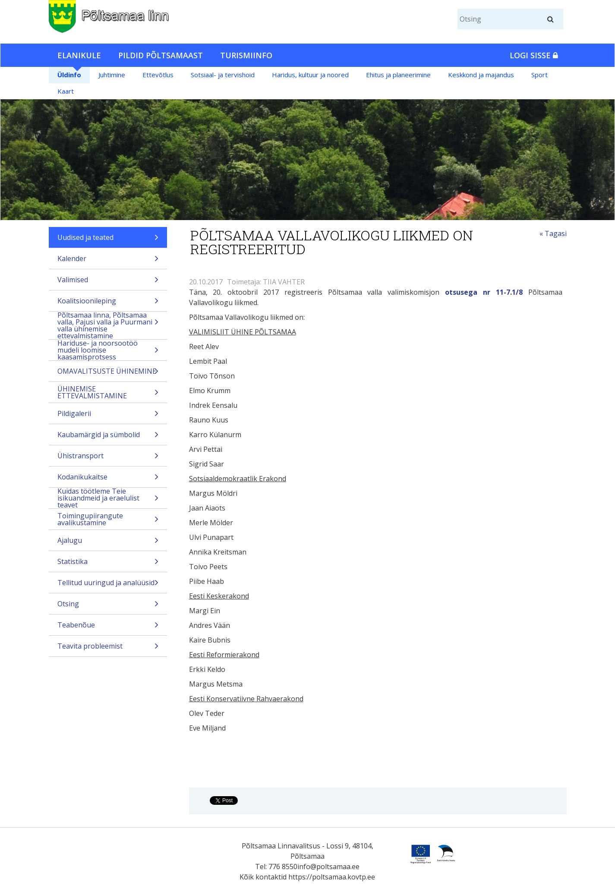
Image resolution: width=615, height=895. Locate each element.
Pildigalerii (108, 416)
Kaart (65, 91)
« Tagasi (553, 233)
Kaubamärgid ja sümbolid (108, 437)
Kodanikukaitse (108, 479)
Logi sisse (534, 55)
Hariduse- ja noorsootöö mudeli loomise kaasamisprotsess (108, 350)
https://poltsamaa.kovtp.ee (331, 877)
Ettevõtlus (157, 74)
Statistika (108, 564)
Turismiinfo (246, 55)
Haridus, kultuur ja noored (310, 74)
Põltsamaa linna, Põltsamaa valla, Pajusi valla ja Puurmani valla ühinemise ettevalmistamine (108, 325)
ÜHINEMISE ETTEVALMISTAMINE (108, 393)
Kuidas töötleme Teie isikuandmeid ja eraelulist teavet (108, 498)
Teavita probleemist (108, 648)
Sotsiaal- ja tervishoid (223, 74)
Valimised (108, 282)
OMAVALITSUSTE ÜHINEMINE (108, 373)
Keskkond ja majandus (481, 74)
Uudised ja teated (108, 240)
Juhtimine (111, 74)
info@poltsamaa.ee (328, 866)
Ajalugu (108, 543)
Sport (539, 74)
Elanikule (79, 55)
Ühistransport (108, 458)
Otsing (108, 606)
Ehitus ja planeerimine (398, 74)
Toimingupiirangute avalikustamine (108, 520)
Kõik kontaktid (263, 877)
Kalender (108, 261)
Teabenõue (108, 627)
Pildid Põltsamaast (160, 55)
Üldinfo (69, 74)
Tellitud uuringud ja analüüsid (108, 585)
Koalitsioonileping (108, 303)
